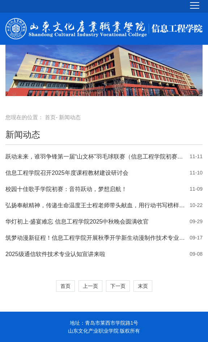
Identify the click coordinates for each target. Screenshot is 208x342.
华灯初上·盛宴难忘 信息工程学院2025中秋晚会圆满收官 (77, 221)
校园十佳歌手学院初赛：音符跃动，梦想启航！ (66, 189)
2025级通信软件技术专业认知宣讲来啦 (55, 254)
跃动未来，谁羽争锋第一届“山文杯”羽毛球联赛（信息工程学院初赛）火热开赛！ (95, 156)
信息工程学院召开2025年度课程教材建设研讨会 (66, 173)
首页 (50, 117)
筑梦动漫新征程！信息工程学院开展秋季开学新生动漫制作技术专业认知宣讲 (95, 238)
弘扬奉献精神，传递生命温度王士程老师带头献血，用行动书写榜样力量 (95, 205)
